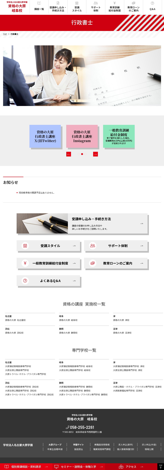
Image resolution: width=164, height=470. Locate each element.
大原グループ (55, 444)
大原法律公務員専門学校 (17, 370)
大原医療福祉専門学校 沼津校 (127, 390)
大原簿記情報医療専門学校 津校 (128, 366)
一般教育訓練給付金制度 (44, 263)
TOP (5, 34)
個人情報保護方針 (125, 449)
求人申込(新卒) (125, 444)
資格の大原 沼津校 (122, 332)
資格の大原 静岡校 (68, 332)
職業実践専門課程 (102, 449)
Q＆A (152, 6)
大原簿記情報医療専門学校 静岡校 (76, 386)
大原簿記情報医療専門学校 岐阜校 (76, 366)
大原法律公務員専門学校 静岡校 (74, 390)
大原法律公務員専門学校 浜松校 (20, 390)
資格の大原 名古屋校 (15, 320)
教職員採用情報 (102, 444)
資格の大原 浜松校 (14, 332)
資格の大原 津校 (121, 320)
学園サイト (78, 444)
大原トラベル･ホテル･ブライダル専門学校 (25, 374)
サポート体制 (96, 6)
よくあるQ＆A (41, 280)
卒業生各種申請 (54, 449)
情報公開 (149, 449)
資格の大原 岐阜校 (68, 320)
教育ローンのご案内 (134, 6)
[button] (68, 154)
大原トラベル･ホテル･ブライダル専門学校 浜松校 (29, 394)
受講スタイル (77, 6)
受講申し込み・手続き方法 (58, 6)
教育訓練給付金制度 (115, 6)
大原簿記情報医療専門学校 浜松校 (22, 386)
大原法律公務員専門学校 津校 (127, 370)
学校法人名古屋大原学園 (16, 7)
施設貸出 (78, 449)
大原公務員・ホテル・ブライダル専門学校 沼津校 (137, 386)
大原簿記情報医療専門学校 (18, 366)
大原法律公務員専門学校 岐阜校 (74, 370)
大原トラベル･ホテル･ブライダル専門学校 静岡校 (83, 394)
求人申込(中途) (149, 444)
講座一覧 (39, 6)
